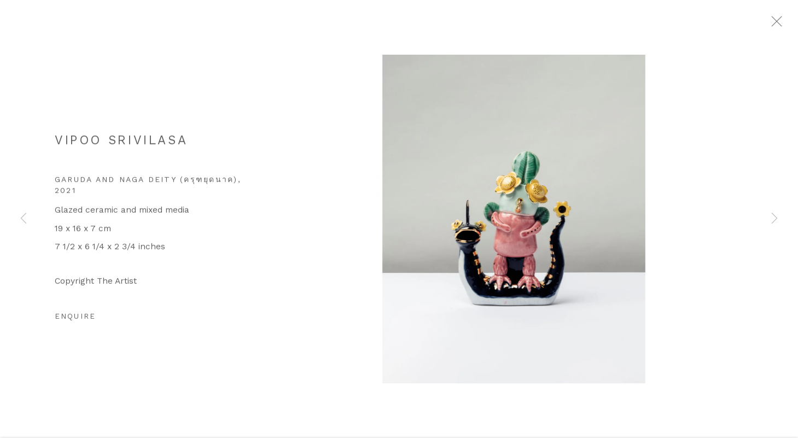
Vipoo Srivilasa (121, 145)
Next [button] (774, 219)
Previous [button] (23, 219)
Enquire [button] (75, 321)
